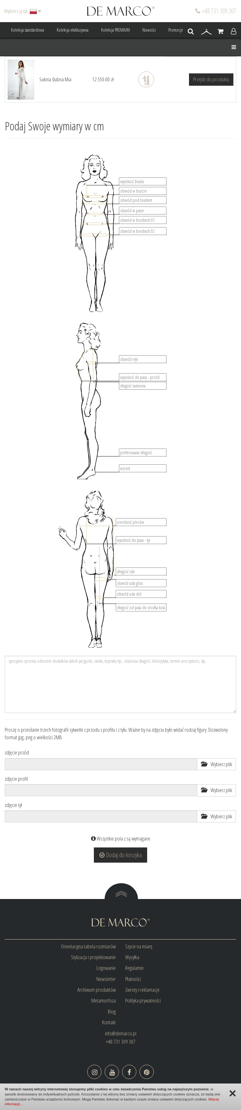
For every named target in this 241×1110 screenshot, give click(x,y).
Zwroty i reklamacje (142, 989)
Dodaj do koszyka (120, 855)
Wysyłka (132, 957)
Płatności (133, 979)
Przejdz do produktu (211, 79)
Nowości (149, 30)
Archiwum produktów (96, 989)
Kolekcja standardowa (27, 30)
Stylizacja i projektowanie (93, 957)
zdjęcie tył (13, 805)
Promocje (175, 30)
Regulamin (134, 967)
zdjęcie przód (17, 752)
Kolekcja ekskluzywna (72, 30)
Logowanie (106, 967)
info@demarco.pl (120, 1033)
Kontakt (109, 1022)
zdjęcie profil (16, 778)
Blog (112, 1011)
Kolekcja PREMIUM (115, 30)
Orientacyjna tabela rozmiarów (88, 946)
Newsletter (106, 979)
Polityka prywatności (143, 1000)
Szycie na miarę (139, 946)
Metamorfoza (103, 1000)
